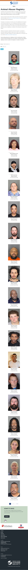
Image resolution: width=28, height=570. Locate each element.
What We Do (3, 535)
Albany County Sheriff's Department (14, 18)
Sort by (1, 44)
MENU (15, 6)
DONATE (7, 516)
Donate (2, 532)
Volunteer (2, 533)
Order (1, 46)
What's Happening (4, 536)
